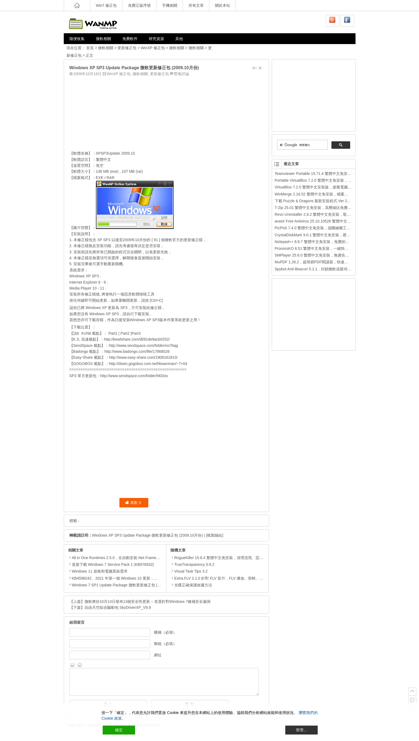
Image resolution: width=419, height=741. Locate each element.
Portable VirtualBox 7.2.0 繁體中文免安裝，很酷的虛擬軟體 (324, 180)
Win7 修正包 (106, 5)
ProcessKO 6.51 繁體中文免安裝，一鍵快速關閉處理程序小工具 (329, 248)
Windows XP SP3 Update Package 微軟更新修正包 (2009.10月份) (147, 535)
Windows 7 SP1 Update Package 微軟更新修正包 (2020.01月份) (126, 585)
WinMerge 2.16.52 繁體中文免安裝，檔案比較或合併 (319, 194)
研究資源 (156, 38)
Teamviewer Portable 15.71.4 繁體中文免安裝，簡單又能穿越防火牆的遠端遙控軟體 (345, 173)
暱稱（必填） (165, 632)
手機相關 (169, 5)
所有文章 (196, 5)
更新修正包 (127, 48)
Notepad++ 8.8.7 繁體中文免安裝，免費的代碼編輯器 (319, 242)
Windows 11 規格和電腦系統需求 (100, 571)
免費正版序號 (139, 5)
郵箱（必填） (165, 644)
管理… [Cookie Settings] (301, 730)
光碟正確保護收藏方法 (191, 585)
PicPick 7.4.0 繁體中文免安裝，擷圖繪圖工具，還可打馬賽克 (326, 228)
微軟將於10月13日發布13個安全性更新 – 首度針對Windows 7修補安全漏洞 (148, 601)
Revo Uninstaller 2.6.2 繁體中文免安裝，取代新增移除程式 (324, 214)
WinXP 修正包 (153, 48)
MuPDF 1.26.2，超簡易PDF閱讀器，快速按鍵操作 (317, 262)
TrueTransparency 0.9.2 (192, 564)
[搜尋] (302, 144)
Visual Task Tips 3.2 (188, 571)
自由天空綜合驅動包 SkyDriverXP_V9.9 (118, 607)
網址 (158, 655)
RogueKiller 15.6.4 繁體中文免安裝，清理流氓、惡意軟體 (220, 558)
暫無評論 (181, 74)
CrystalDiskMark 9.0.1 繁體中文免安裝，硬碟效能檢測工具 (324, 235)
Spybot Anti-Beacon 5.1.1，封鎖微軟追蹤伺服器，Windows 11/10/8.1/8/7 (336, 269)
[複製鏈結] (214, 535)
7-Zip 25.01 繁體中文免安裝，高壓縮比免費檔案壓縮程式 (323, 207)
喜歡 (133, 502)
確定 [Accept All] (119, 730)
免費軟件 (130, 38)
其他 (179, 38)
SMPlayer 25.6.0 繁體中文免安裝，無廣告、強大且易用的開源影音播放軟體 (338, 255)
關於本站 (222, 5)
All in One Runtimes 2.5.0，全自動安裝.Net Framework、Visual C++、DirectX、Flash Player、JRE (155, 558)
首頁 (90, 48)
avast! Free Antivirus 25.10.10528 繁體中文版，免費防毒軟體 (326, 221)
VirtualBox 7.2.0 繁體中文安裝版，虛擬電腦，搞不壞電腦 (322, 187)
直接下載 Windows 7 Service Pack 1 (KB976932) (113, 564)
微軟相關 (103, 38)
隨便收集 (77, 38)
